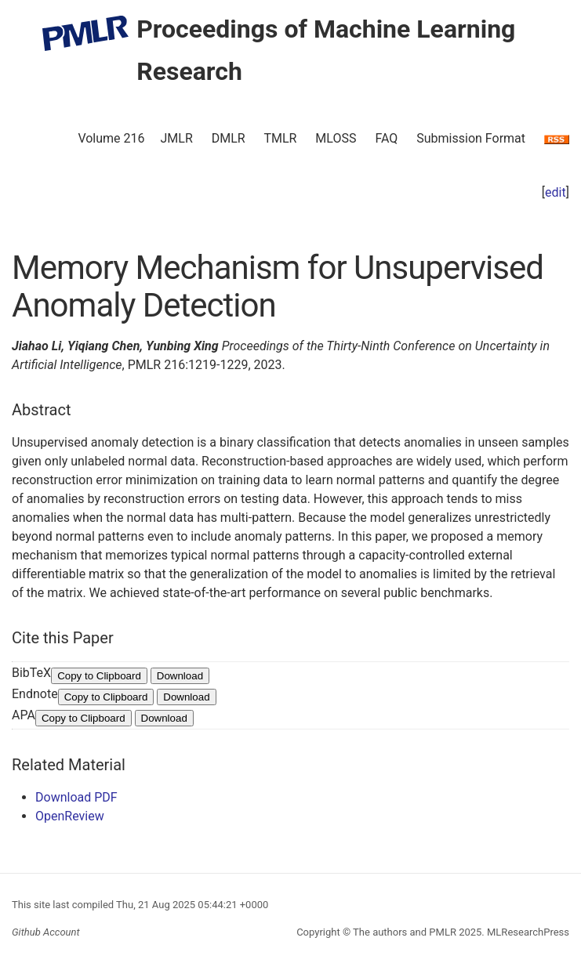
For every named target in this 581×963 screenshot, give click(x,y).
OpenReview (69, 816)
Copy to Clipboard (99, 676)
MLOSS (335, 138)
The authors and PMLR (404, 932)
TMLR (279, 138)
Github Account (46, 932)
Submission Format (470, 138)
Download (180, 676)
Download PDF (76, 797)
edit (555, 192)
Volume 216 (111, 138)
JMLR (177, 138)
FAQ (386, 138)
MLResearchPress (527, 932)
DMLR (228, 138)
